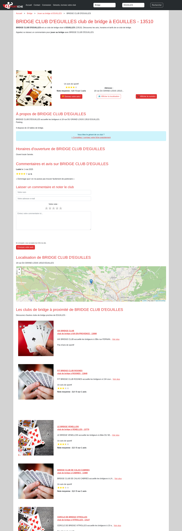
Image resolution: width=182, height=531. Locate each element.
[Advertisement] (87, 52)
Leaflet (143, 293)
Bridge (29, 13)
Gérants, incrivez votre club (64, 5)
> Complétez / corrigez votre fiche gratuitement (91, 137)
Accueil (29, 5)
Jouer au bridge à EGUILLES (49, 13)
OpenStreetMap (160, 293)
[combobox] (107, 5)
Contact (37, 5)
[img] (91, 276)
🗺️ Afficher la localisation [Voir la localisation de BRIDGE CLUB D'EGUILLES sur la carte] (108, 96)
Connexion (46, 5)
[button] (91, 274)
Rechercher (157, 5)
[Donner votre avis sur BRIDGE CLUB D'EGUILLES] (71, 96)
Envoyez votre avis (25, 240)
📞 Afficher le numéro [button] (146, 96)
